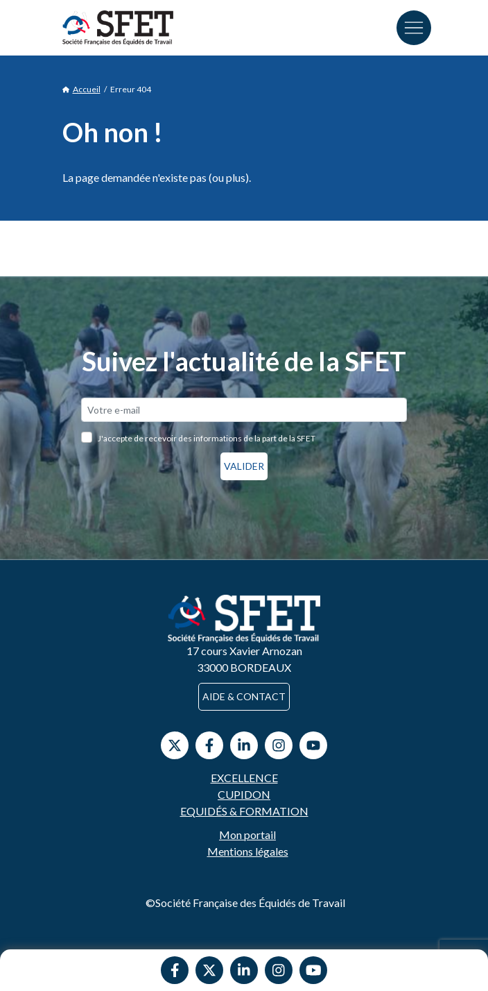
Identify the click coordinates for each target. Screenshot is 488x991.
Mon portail (247, 834)
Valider (244, 466)
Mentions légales (247, 851)
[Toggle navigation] (414, 27)
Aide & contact (244, 696)
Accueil (81, 89)
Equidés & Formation (244, 811)
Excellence (244, 777)
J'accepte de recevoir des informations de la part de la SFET (206, 438)
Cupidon (244, 794)
